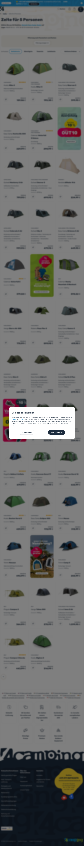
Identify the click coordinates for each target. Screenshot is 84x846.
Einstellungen (27, 432)
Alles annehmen (56, 432)
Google (22, 419)
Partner (14, 419)
